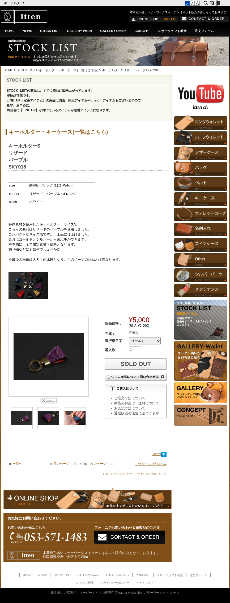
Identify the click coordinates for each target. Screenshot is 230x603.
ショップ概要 (85, 582)
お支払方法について (129, 408)
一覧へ (17, 463)
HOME (10, 31)
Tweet (156, 454)
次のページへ (99, 463)
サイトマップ (145, 582)
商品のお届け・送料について (136, 403)
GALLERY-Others (113, 31)
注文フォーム (204, 31)
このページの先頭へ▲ (151, 464)
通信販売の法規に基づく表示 (136, 413)
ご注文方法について (129, 398)
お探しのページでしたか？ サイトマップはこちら (133, 473)
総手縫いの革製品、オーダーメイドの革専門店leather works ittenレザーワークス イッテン (115, 593)
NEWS (27, 31)
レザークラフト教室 (172, 31)
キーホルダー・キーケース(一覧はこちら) (68, 70)
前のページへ (63, 463)
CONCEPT (142, 31)
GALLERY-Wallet (79, 31)
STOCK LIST (49, 31)
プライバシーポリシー (115, 582)
